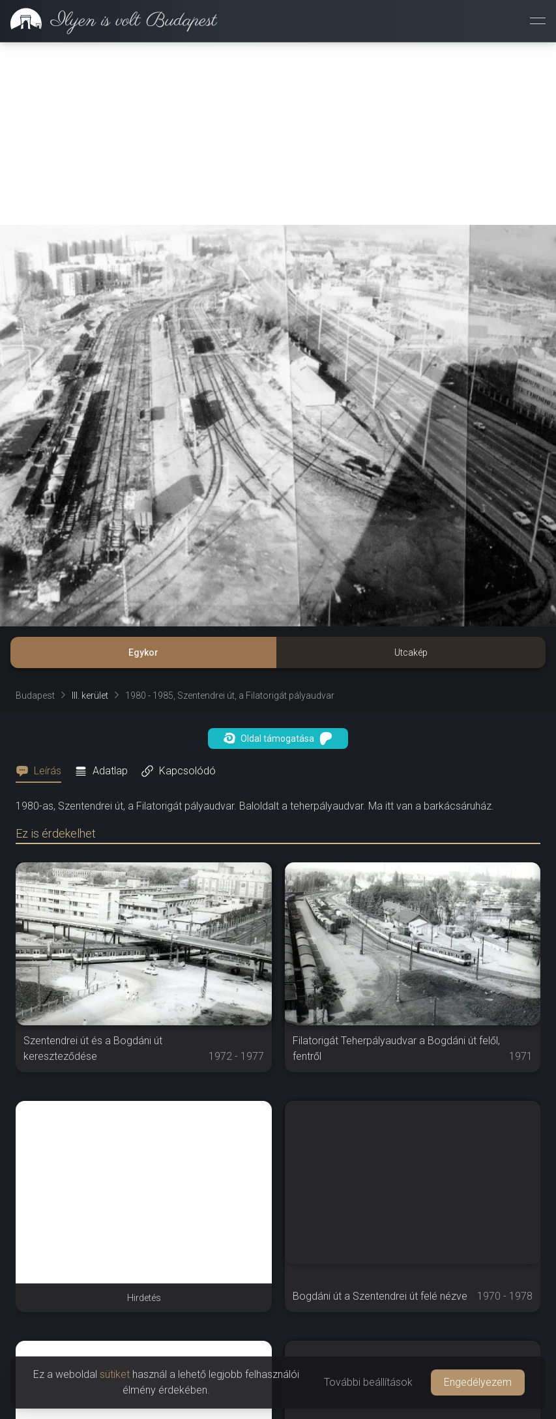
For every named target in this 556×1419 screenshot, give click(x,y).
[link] (108, 21)
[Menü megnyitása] (538, 21)
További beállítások (368, 1382)
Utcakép (411, 652)
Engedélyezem (478, 1382)
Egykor (143, 652)
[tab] (42, 771)
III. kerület (90, 695)
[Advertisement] (278, 133)
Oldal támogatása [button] (278, 738)
